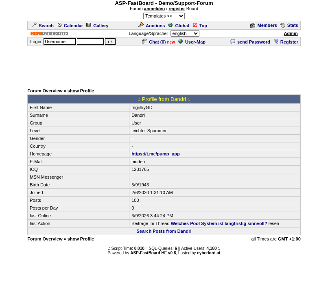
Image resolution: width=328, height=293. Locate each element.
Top (199, 25)
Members (263, 25)
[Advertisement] (164, 65)
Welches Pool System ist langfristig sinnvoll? (219, 223)
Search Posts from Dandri (163, 231)
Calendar (70, 25)
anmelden (154, 8)
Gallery (97, 25)
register (176, 8)
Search (43, 25)
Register (285, 41)
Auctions (151, 25)
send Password (250, 41)
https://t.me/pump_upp (155, 153)
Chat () (154, 41)
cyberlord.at (208, 253)
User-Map (192, 41)
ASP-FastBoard (145, 253)
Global (178, 25)
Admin (290, 33)
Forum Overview (44, 90)
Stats (289, 25)
